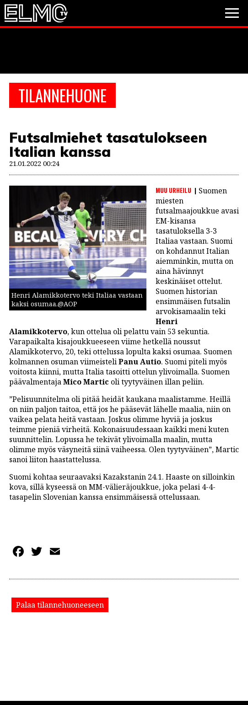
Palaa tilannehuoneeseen (60, 605)
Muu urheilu (173, 190)
